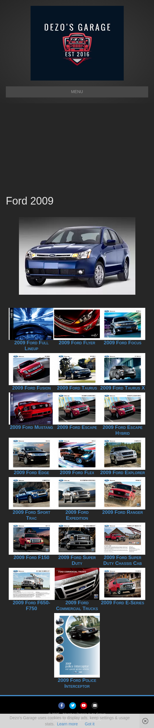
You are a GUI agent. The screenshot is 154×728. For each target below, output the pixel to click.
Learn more (67, 724)
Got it (89, 724)
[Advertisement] (77, 150)
